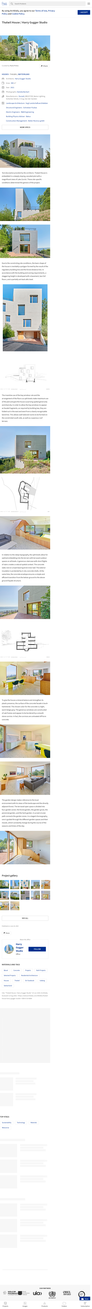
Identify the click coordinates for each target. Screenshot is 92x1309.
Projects (28, 970)
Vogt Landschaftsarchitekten (37, 103)
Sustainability (6, 1122)
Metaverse (5, 1128)
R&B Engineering (27, 112)
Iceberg (42, 980)
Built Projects (41, 970)
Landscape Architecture (15, 103)
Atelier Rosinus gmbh (36, 121)
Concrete (16, 970)
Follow (37, 949)
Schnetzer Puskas (30, 107)
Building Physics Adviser (15, 116)
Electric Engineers (13, 112)
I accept (84, 12)
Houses (5, 74)
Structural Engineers (14, 107)
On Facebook (29, 980)
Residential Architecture (29, 975)
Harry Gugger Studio (23, 78)
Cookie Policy (18, 13)
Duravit (21, 96)
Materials (34, 1122)
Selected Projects (10, 975)
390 (12, 83)
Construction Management (16, 121)
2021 (12, 87)
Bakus (28, 116)
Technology (21, 1122)
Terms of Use (41, 10)
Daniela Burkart (23, 92)
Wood (6, 970)
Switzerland (23, 74)
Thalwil (17, 980)
